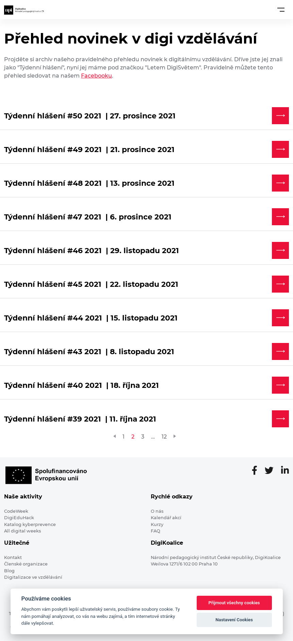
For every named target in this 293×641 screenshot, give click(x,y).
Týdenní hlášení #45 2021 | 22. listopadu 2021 (91, 284)
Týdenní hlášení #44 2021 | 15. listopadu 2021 (91, 317)
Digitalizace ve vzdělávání (33, 577)
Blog (9, 570)
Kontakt (13, 557)
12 (164, 436)
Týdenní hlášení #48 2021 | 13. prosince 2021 (89, 183)
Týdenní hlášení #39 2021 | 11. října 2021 (80, 418)
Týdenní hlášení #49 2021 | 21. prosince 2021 (89, 149)
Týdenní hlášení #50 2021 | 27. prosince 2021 (90, 115)
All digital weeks (22, 530)
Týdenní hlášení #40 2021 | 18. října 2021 (81, 385)
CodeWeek (16, 511)
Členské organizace (26, 563)
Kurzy (157, 524)
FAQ (155, 530)
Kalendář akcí (166, 517)
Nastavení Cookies (234, 619)
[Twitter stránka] (272, 471)
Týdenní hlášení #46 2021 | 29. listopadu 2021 (91, 250)
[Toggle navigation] (281, 9)
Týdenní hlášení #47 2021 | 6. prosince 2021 (88, 216)
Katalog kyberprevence (30, 524)
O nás (157, 511)
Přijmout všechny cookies (234, 602)
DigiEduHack (19, 517)
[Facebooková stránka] (257, 471)
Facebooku (96, 75)
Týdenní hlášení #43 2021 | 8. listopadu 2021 (89, 351)
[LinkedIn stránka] (285, 471)
